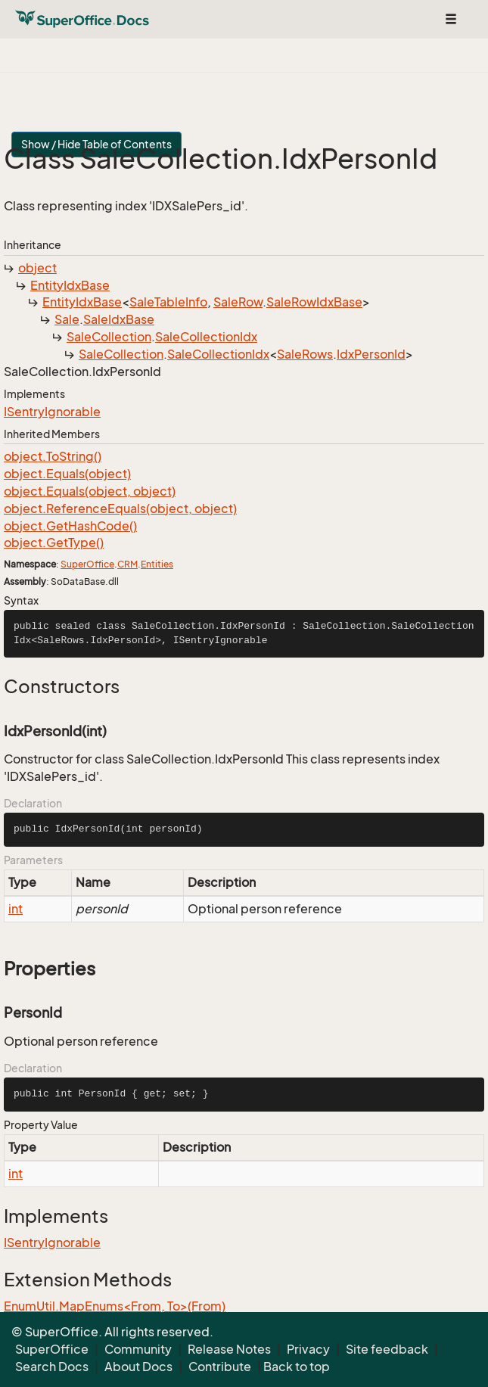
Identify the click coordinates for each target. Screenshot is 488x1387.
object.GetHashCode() (70, 525)
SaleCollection (109, 336)
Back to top (296, 1366)
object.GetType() (54, 542)
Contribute (219, 1366)
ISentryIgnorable (52, 411)
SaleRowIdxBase (314, 301)
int (15, 908)
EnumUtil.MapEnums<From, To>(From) (114, 1306)
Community (138, 1349)
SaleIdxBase (118, 319)
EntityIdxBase (70, 285)
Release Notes (229, 1349)
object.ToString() (52, 456)
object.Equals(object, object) (90, 491)
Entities (157, 564)
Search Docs (52, 1366)
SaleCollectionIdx (206, 336)
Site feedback (387, 1349)
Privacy (308, 1349)
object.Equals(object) (67, 473)
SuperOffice (87, 564)
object (37, 267)
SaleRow (238, 301)
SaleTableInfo (168, 301)
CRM (127, 564)
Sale (66, 319)
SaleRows (305, 354)
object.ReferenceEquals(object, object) (120, 508)
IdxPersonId (371, 354)
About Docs (138, 1366)
